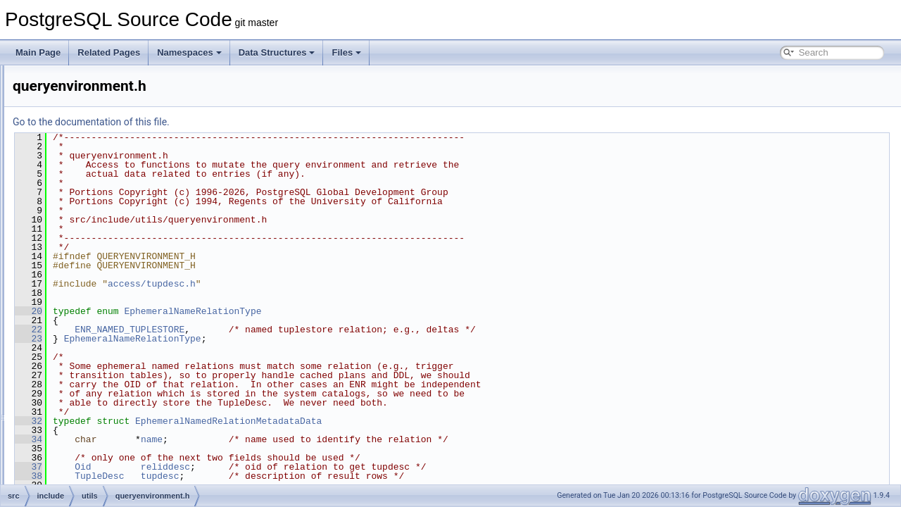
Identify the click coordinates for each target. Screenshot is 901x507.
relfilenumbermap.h (116, 359)
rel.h (88, 328)
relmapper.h (102, 375)
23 (204, 338)
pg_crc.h (96, 111)
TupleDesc (275, 476)
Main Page (38, 52)
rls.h (88, 437)
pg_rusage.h (103, 173)
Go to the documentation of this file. (267, 121)
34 (204, 439)
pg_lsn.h (96, 158)
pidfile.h (94, 220)
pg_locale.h (101, 127)
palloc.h (94, 80)
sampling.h (100, 467)
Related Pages (108, 52)
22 (204, 329)
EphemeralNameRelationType (368, 311)
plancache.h (103, 235)
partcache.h (102, 96)
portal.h (94, 251)
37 (204, 467)
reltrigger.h (100, 406)
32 (204, 421)
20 (204, 311)
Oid (259, 467)
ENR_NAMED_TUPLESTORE (305, 329)
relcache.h (99, 344)
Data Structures (277, 52)
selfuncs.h (99, 483)
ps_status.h (101, 266)
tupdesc (336, 476)
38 (204, 476)
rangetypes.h (104, 297)
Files (346, 52)
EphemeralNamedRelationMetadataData (404, 421)
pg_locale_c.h (106, 142)
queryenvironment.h (117, 282)
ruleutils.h (98, 452)
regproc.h (98, 313)
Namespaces (189, 52)
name (328, 439)
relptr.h (93, 390)
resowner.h (101, 421)
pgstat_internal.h (111, 189)
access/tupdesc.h (328, 283)
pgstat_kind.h (105, 204)
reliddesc (341, 467)
